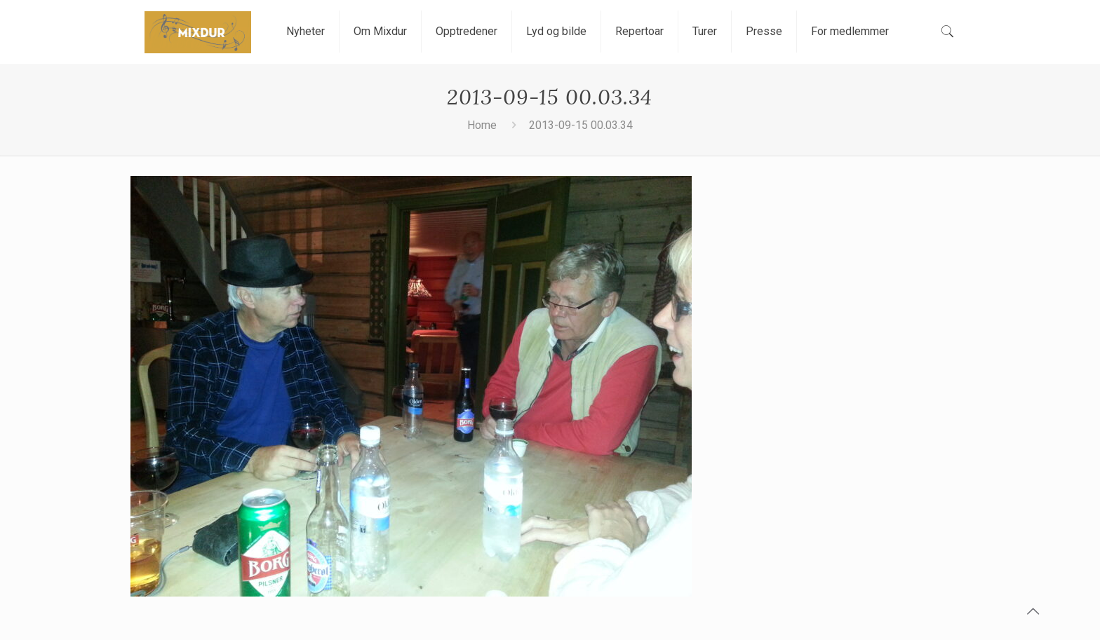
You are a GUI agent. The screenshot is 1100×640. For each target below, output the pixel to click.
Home (482, 125)
